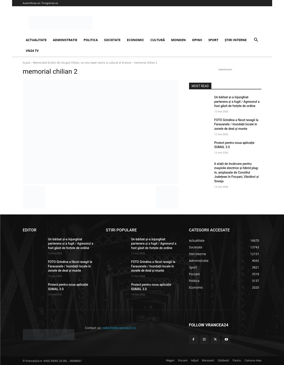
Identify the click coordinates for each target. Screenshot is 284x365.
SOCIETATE (112, 40)
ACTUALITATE (36, 40)
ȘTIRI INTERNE (235, 40)
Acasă (26, 63)
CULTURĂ (157, 40)
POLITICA (91, 40)
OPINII (197, 40)
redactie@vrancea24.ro (119, 328)
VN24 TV (32, 50)
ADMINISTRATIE (65, 40)
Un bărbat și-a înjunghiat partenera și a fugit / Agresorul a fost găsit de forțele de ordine (237, 101)
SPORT (213, 40)
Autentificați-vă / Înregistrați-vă (40, 3)
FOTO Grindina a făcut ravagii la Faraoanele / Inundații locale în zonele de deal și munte (236, 124)
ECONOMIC (135, 40)
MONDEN (178, 40)
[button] (256, 40)
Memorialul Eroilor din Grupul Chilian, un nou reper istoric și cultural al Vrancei (82, 63)
